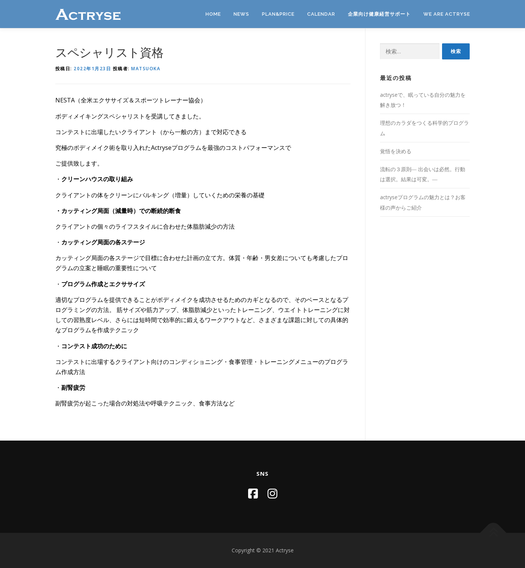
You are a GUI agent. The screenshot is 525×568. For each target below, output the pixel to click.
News (241, 14)
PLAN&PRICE (278, 14)
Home (213, 14)
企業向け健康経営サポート (379, 14)
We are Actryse (446, 14)
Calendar (321, 14)
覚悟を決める (395, 151)
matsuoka (145, 68)
